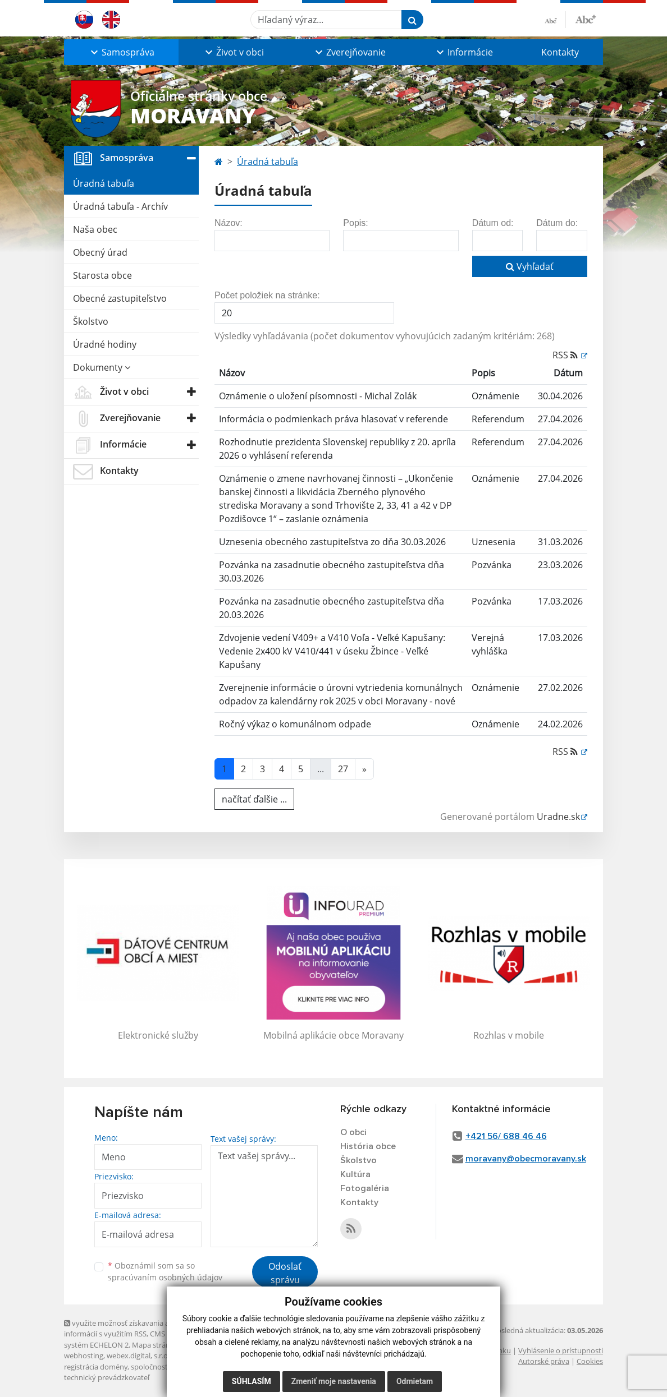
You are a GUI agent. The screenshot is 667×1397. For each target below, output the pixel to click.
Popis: (355, 223)
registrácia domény (95, 1367)
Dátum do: (557, 223)
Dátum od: (493, 223)
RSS (566, 355)
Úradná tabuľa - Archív (120, 206)
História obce (368, 1146)
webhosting (83, 1355)
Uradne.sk (558, 816)
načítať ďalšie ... (254, 799)
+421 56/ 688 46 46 (506, 1136)
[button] (121, 52)
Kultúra (355, 1174)
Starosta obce (102, 275)
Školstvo (90, 321)
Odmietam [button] (414, 1381)
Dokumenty (101, 367)
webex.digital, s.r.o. (138, 1355)
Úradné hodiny (104, 344)
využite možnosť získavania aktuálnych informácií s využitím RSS (133, 1328)
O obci (353, 1132)
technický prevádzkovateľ (106, 1377)
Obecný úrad (100, 252)
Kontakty (560, 52)
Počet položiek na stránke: (267, 295)
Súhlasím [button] (251, 1381)
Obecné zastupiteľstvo (120, 298)
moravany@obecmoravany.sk (525, 1158)
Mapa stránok (155, 1345)
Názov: (228, 223)
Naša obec (95, 229)
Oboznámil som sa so (165, 1271)
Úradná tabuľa (103, 183)
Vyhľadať (530, 266)
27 (343, 769)
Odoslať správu (284, 1273)
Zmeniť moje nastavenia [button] (333, 1381)
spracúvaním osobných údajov (165, 1277)
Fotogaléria (364, 1188)
